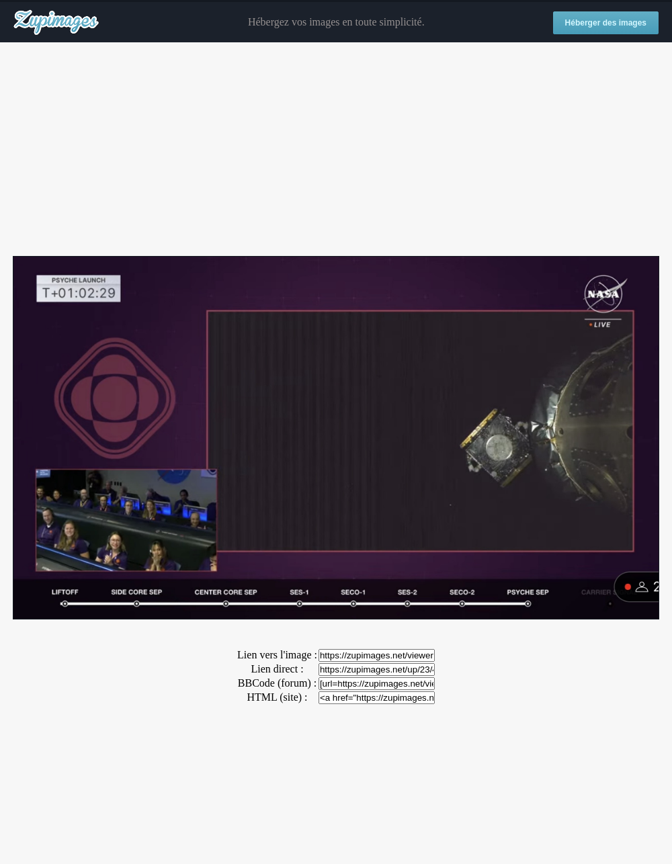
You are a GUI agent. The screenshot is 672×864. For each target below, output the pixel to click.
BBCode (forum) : (277, 683)
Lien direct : (277, 669)
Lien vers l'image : (277, 654)
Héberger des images (605, 23)
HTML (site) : (277, 697)
